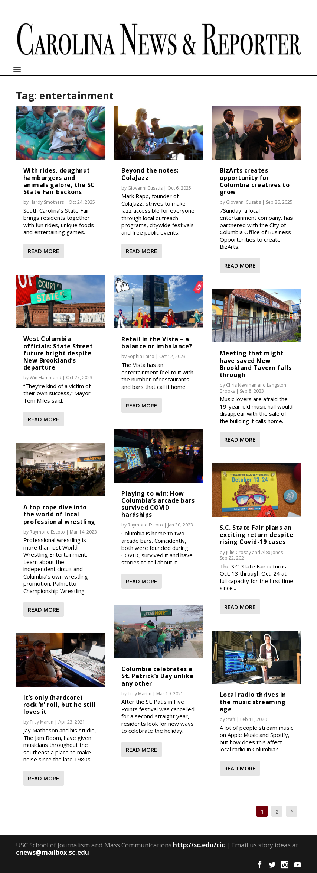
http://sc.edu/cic (199, 845)
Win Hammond (45, 377)
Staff (230, 719)
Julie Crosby (238, 552)
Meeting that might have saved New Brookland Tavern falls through (256, 364)
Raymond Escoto (47, 532)
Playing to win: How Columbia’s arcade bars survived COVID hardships (158, 504)
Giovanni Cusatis (145, 188)
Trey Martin (41, 722)
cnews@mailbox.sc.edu (52, 852)
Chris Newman (241, 385)
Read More (43, 251)
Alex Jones (272, 552)
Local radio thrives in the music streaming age (253, 701)
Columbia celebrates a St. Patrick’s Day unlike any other (157, 676)
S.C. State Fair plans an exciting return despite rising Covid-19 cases (257, 535)
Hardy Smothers (47, 202)
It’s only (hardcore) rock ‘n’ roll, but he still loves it (59, 704)
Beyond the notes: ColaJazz (150, 173)
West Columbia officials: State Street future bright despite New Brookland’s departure (58, 353)
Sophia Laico (141, 356)
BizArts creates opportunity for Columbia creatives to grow (255, 181)
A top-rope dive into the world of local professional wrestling (59, 514)
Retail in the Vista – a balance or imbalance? (156, 342)
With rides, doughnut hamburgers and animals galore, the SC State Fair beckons (59, 181)
